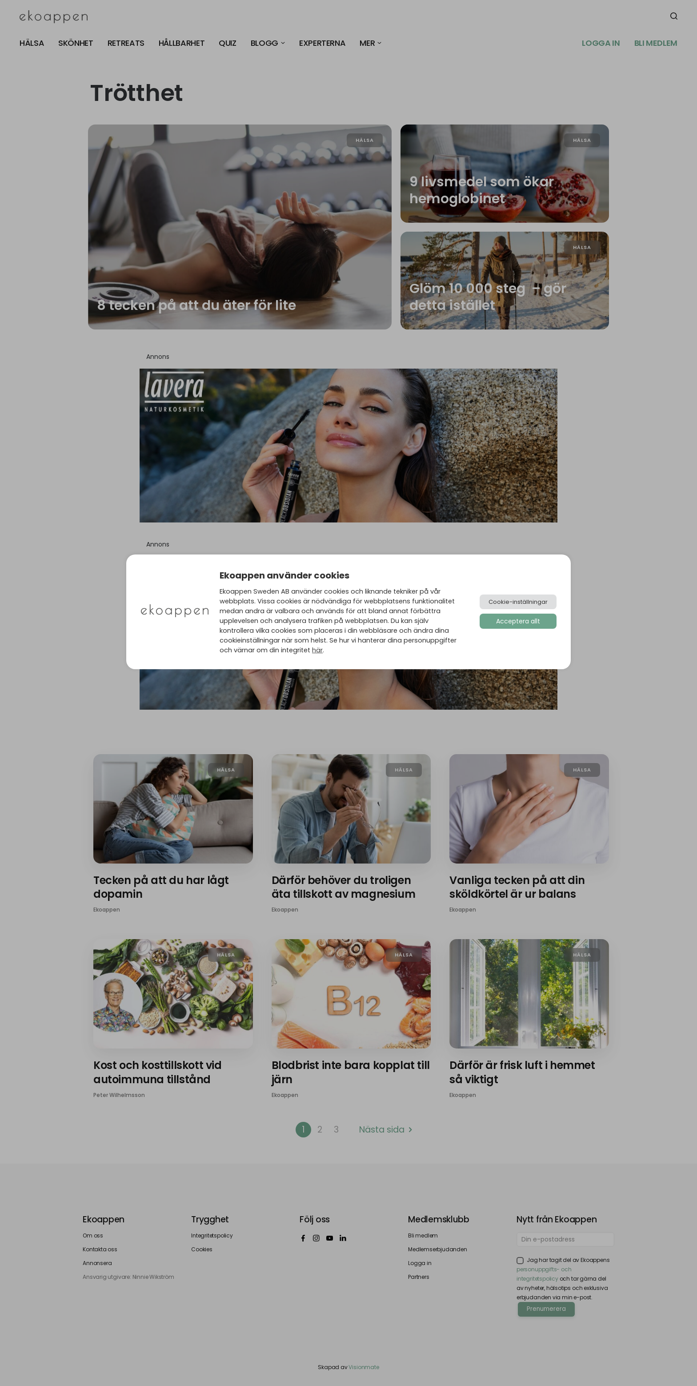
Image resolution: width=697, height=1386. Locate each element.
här (317, 650)
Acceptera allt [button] (518, 621)
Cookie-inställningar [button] (518, 602)
